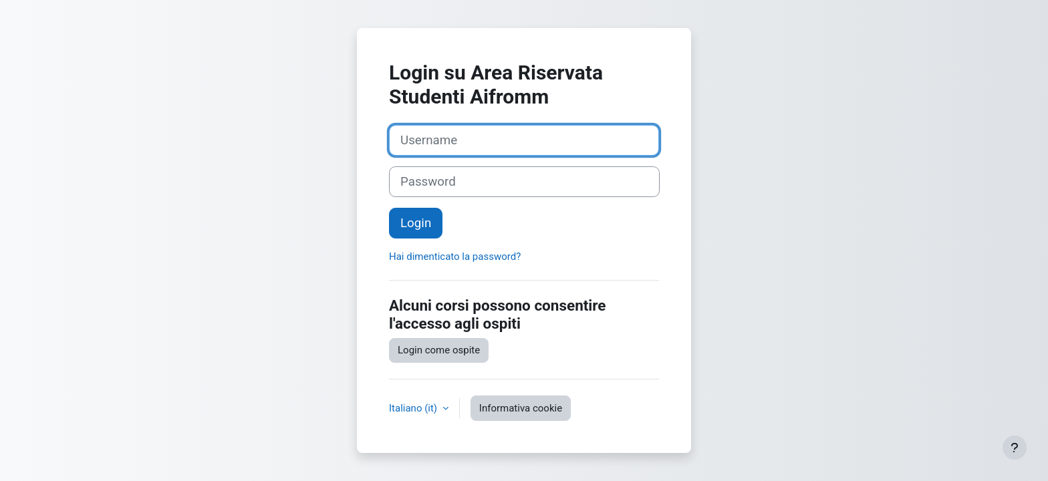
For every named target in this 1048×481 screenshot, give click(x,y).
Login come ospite (439, 350)
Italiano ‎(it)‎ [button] (414, 408)
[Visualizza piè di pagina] (1015, 448)
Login (415, 223)
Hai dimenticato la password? (455, 257)
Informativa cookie (520, 408)
